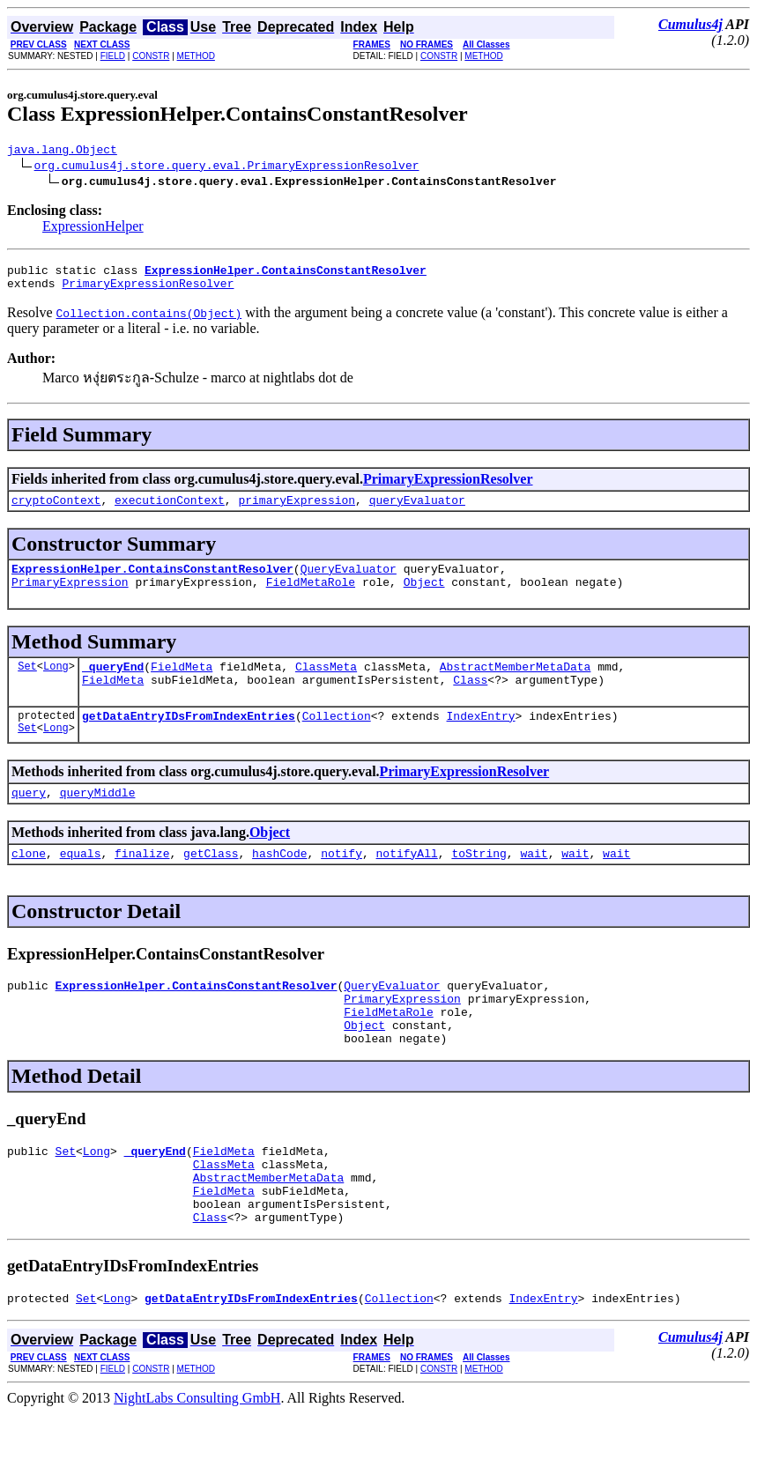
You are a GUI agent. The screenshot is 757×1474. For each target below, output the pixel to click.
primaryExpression (296, 510)
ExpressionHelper (93, 228)
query (28, 818)
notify (341, 882)
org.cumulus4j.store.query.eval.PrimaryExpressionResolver (226, 167)
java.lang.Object (62, 151)
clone (28, 882)
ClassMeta (326, 685)
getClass (210, 882)
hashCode (279, 882)
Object (424, 597)
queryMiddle (98, 818)
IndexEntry (480, 739)
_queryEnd (113, 685)
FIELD (112, 56)
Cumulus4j (690, 24)
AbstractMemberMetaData (515, 685)
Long (56, 684)
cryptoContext (55, 510)
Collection (336, 739)
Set (27, 684)
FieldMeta (181, 685)
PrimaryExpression (70, 597)
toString (478, 882)
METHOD (196, 56)
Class (470, 700)
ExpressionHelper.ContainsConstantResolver (152, 581)
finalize (142, 882)
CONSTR (150, 56)
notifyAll (407, 882)
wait (533, 882)
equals (80, 882)
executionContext (170, 510)
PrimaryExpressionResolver (148, 291)
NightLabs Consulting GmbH (197, 1458)
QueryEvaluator (349, 581)
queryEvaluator (417, 510)
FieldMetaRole (310, 597)
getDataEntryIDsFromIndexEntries (188, 739)
